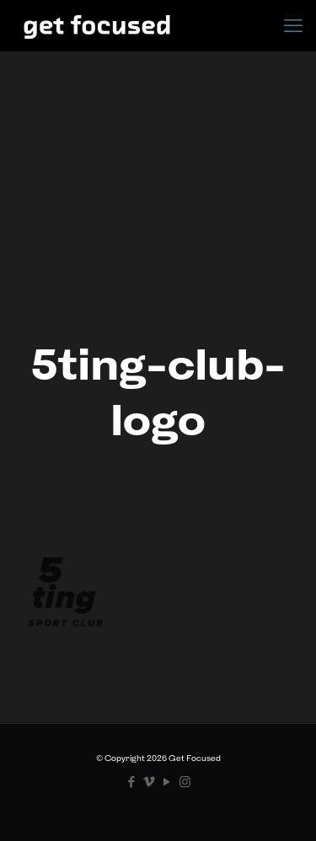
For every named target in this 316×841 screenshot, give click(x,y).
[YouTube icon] (167, 782)
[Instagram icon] (185, 782)
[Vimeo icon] (149, 782)
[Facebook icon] (132, 782)
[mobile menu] (293, 25)
